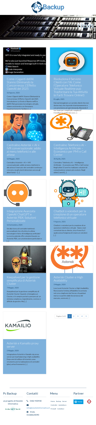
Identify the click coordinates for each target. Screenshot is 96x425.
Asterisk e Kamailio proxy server (23, 344)
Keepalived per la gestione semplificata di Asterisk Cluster (23, 280)
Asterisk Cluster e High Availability (68, 278)
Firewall (53, 409)
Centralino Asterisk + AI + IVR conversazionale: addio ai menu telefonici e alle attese (24, 149)
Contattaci (60, 409)
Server (64, 401)
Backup (58, 401)
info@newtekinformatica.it (38, 408)
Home (53, 401)
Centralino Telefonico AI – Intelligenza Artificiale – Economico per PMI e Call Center (70, 149)
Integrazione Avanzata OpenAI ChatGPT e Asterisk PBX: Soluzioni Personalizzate (21, 216)
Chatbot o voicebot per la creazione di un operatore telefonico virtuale (70, 214)
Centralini (54, 405)
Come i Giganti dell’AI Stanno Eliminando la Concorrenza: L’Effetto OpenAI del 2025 (21, 83)
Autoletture (62, 405)
